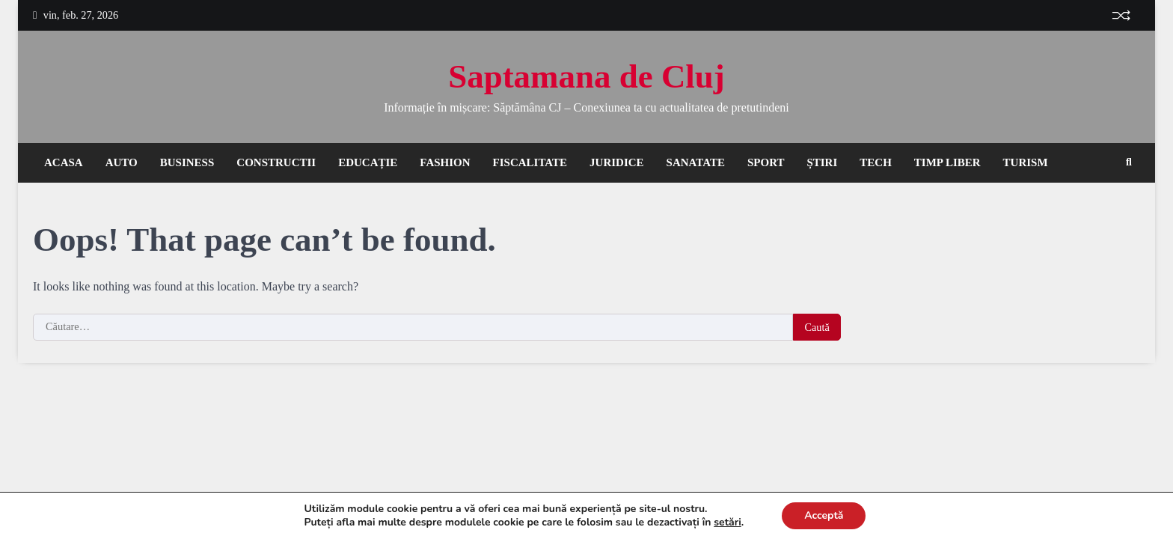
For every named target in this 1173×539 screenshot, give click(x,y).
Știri (821, 162)
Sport (765, 162)
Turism (1025, 162)
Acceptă (829, 516)
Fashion (445, 162)
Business (187, 162)
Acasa (63, 162)
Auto (121, 162)
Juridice (616, 162)
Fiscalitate (530, 162)
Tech (876, 162)
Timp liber (947, 162)
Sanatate (696, 162)
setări (731, 523)
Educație (367, 162)
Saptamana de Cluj (586, 76)
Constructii (276, 162)
